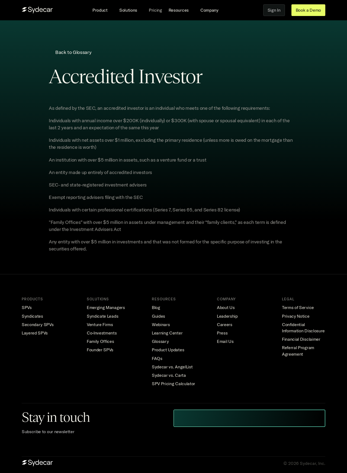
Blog (156, 307)
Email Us (225, 341)
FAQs (157, 358)
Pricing (155, 10)
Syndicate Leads (102, 316)
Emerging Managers (106, 307)
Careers (224, 324)
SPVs (27, 307)
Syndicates (32, 316)
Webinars (161, 324)
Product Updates (168, 349)
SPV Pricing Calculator (173, 383)
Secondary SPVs (38, 324)
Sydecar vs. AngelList (172, 366)
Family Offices (100, 341)
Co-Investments (102, 333)
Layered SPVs (35, 333)
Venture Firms (100, 324)
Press (222, 333)
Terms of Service (298, 307)
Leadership (227, 316)
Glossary (160, 341)
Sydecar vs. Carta (169, 375)
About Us (225, 307)
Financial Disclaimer (301, 339)
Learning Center (167, 333)
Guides (158, 316)
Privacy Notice (296, 316)
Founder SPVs (100, 349)
